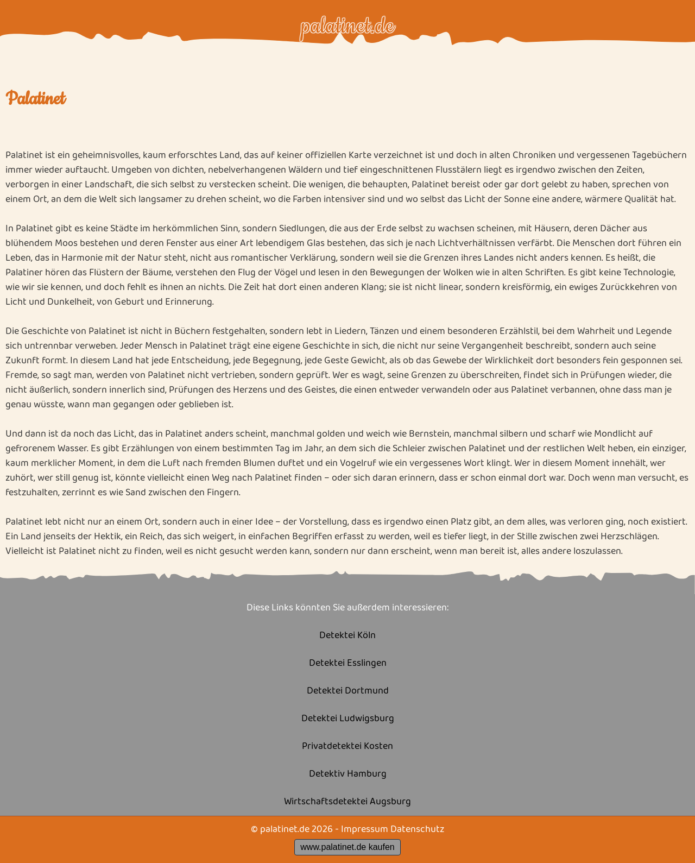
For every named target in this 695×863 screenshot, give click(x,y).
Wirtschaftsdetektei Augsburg (347, 802)
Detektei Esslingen (348, 663)
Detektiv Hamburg (348, 774)
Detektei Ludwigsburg (347, 718)
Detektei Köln (347, 635)
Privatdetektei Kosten (347, 746)
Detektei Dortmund (348, 691)
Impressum (364, 829)
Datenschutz (417, 829)
